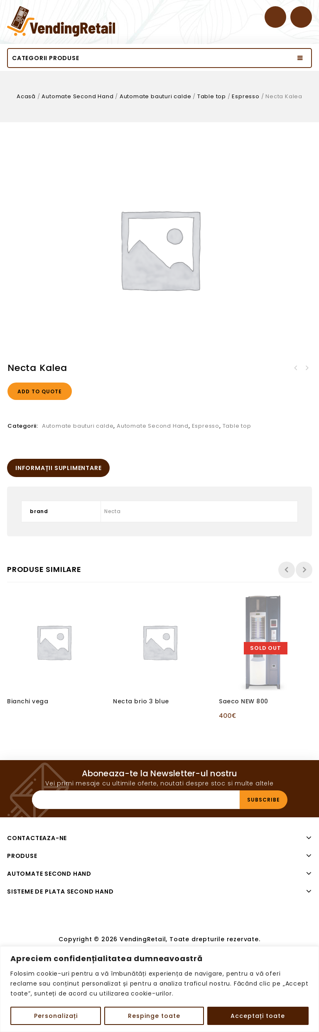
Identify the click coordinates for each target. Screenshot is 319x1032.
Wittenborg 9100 (295, 368)
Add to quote (39, 391)
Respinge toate (154, 1016)
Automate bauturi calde (155, 96)
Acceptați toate (258, 1016)
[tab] (58, 468)
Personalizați (56, 1016)
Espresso (245, 96)
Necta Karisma (306, 368)
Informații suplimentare (58, 468)
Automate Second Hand (77, 96)
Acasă (26, 96)
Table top (211, 96)
